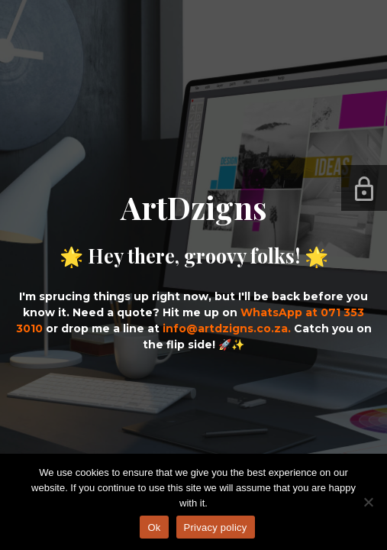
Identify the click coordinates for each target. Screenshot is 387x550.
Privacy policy (215, 527)
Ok (153, 527)
